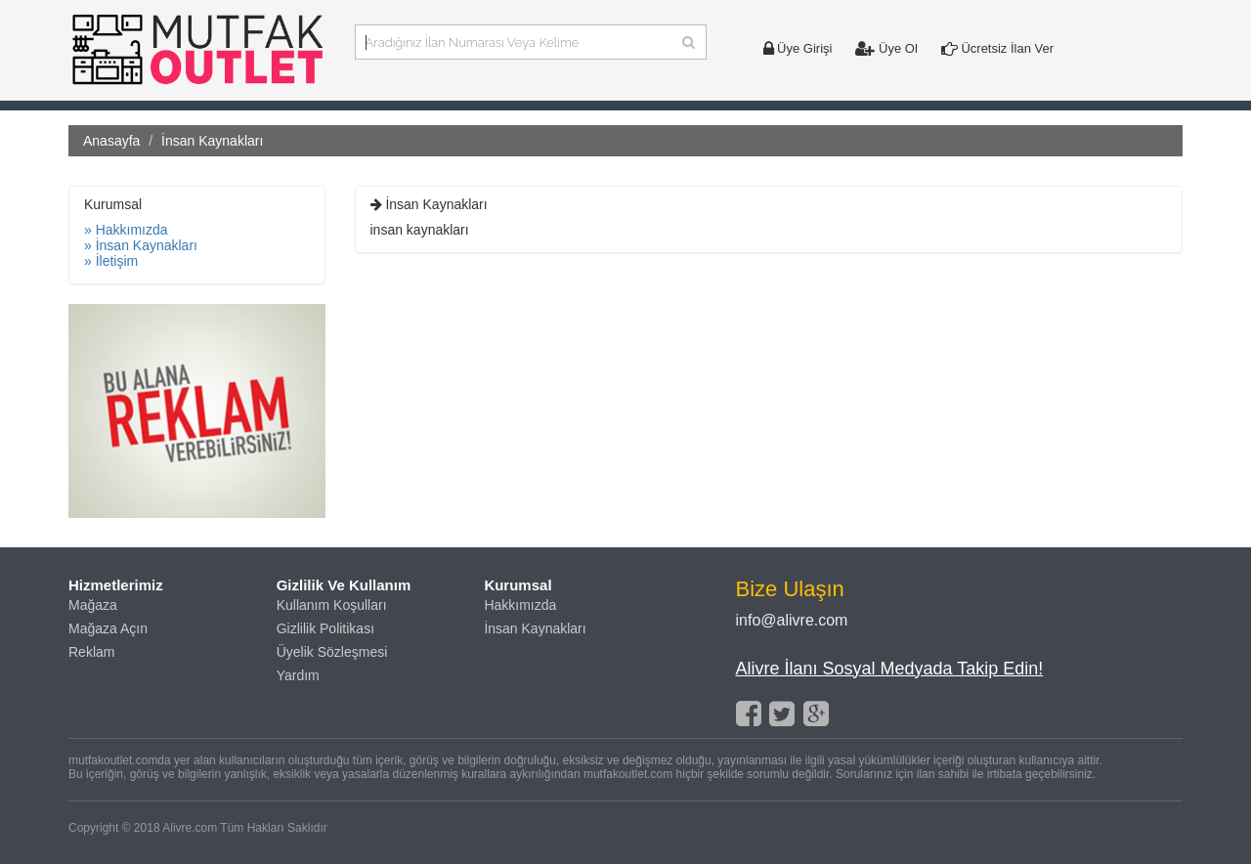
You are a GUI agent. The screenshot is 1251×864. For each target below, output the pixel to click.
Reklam (91, 652)
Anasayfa (111, 141)
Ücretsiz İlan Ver (997, 48)
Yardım (298, 675)
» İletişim (111, 261)
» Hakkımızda (126, 230)
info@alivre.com (792, 620)
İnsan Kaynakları (534, 628)
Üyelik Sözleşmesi (332, 652)
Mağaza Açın (108, 628)
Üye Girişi (798, 48)
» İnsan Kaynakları (140, 245)
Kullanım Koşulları (332, 605)
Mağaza (92, 605)
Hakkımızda (520, 605)
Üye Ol (886, 48)
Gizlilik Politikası (325, 628)
